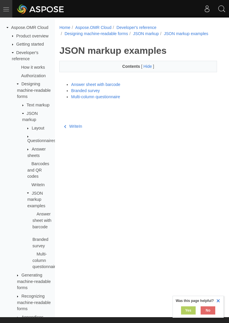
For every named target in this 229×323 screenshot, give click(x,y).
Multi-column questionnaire (45, 260)
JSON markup (146, 33)
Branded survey (85, 90)
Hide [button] (148, 66)
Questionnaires (41, 140)
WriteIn (37, 184)
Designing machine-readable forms (34, 90)
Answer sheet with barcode (41, 220)
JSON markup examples (36, 199)
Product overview (32, 36)
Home (64, 27)
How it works (33, 67)
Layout (38, 128)
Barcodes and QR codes (38, 170)
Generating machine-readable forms (34, 281)
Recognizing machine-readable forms (34, 302)
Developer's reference (136, 27)
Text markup (38, 105)
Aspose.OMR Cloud (29, 27)
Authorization (33, 75)
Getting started (30, 44)
